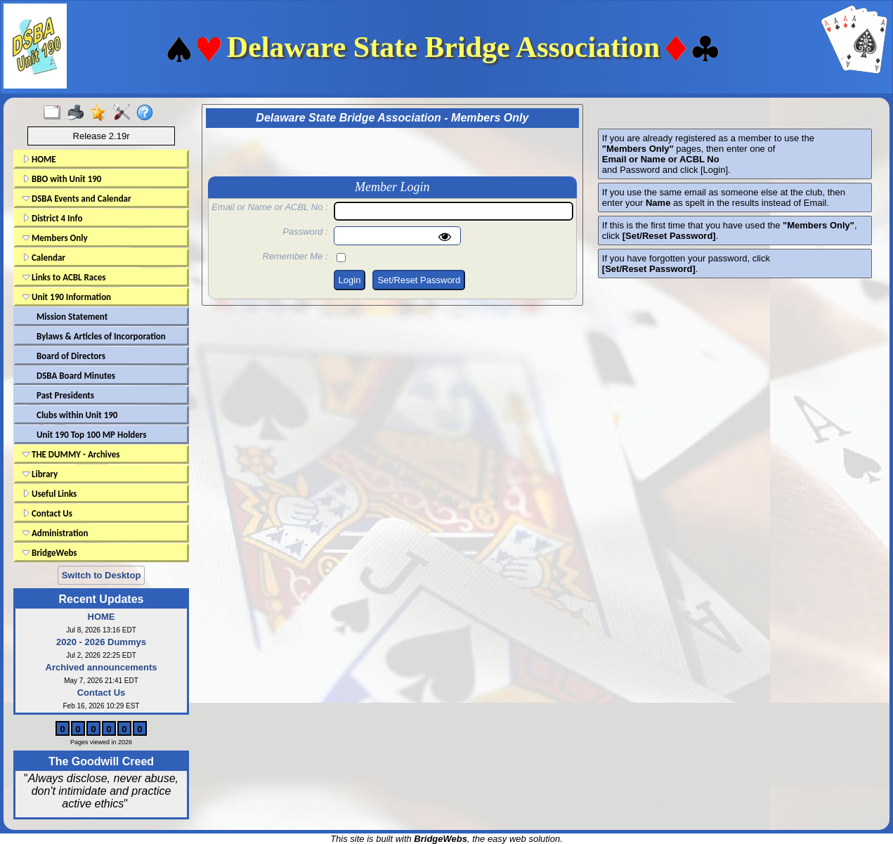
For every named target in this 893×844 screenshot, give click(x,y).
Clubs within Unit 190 (77, 415)
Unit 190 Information (66, 297)
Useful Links (49, 493)
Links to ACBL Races (63, 277)
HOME (39, 159)
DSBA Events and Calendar (76, 198)
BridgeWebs (49, 552)
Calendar (43, 257)
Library (40, 474)
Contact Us (47, 513)
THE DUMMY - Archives (71, 454)
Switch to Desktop (101, 575)
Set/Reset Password (418, 280)
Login (350, 280)
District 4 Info (52, 218)
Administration (55, 533)
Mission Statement (72, 316)
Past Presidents (65, 395)
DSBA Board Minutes (76, 375)
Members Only (55, 238)
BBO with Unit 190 (61, 179)
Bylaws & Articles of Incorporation (101, 336)
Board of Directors (71, 356)
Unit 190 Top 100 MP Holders (92, 434)
